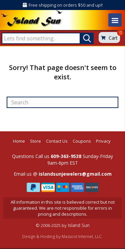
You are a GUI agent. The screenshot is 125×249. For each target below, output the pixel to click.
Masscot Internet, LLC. (82, 236)
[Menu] (115, 20)
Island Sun (79, 225)
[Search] (62, 102)
